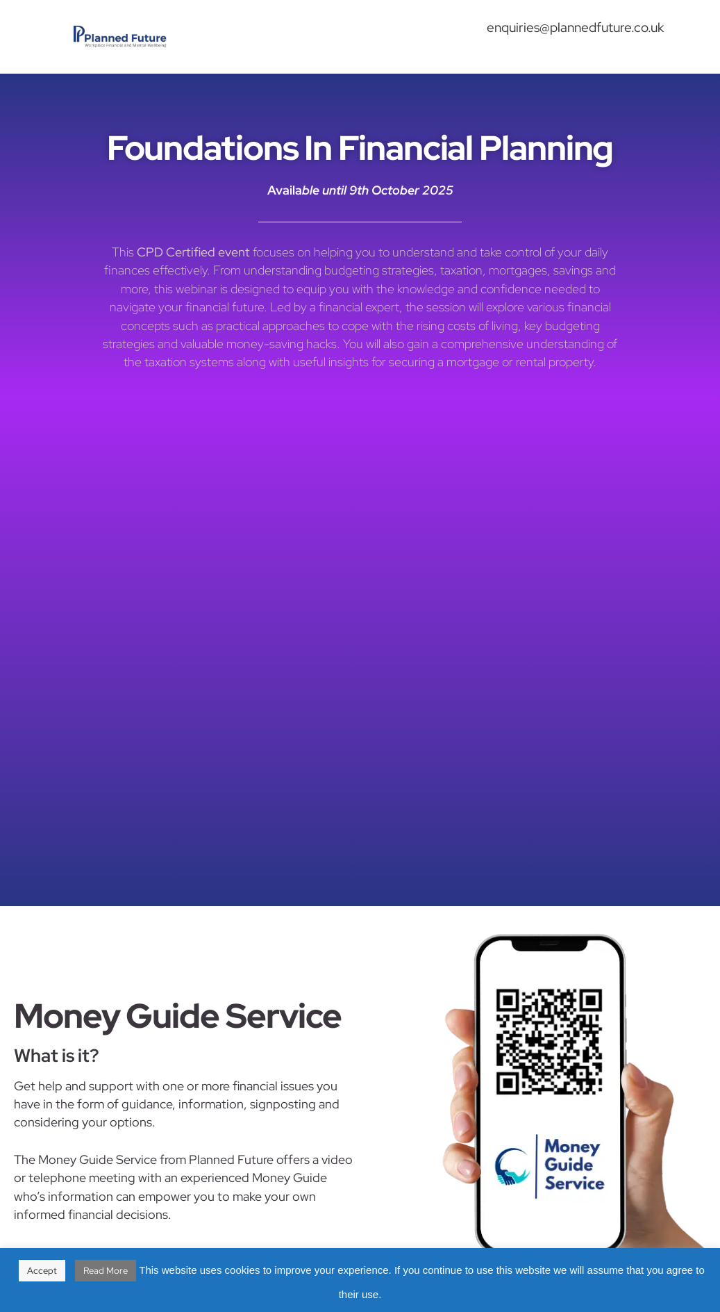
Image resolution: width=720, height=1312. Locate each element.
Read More (105, 1271)
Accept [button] (42, 1271)
